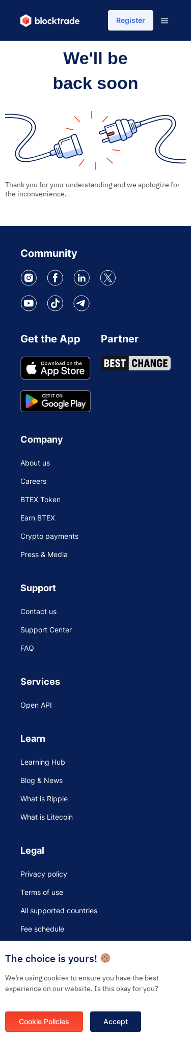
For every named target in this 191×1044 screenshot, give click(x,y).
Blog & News (41, 780)
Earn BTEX (37, 517)
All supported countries (58, 910)
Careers (33, 481)
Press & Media (44, 554)
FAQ (27, 648)
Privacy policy (43, 873)
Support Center (46, 629)
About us (35, 462)
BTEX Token (40, 499)
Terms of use (41, 892)
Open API (36, 705)
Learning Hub (42, 762)
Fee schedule (42, 928)
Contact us (38, 611)
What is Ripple (44, 798)
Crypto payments (49, 536)
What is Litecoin (46, 817)
